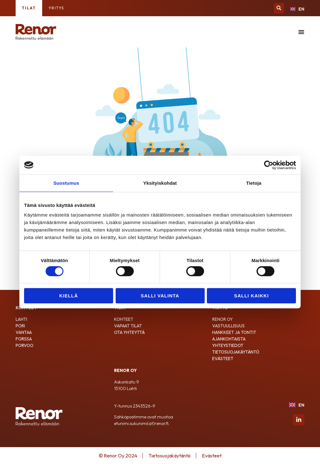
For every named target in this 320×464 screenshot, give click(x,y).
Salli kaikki (251, 295)
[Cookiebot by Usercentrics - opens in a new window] (268, 165)
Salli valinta (160, 295)
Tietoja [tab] (254, 183)
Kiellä (68, 295)
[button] (279, 8)
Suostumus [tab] (66, 183)
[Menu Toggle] (301, 32)
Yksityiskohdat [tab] (160, 183)
